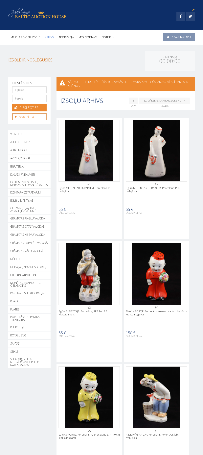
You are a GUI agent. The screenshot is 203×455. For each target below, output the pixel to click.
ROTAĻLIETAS (18, 335)
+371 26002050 (24, 444)
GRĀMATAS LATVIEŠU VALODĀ (29, 242)
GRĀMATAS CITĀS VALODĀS (27, 226)
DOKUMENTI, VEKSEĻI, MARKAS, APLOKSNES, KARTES (29, 183)
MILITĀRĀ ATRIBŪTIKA (23, 275)
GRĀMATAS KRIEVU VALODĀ (27, 234)
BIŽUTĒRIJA (17, 166)
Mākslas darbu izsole (25, 37)
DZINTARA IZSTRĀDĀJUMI (25, 192)
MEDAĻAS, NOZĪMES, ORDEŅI (28, 266)
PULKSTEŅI (17, 327)
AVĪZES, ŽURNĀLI (20, 158)
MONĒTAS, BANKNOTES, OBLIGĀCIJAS (25, 283)
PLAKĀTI (15, 301)
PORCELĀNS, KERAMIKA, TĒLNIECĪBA (25, 317)
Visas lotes (18, 133)
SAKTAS (15, 343)
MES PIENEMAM (88, 37)
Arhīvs (49, 37)
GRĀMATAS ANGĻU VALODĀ (27, 218)
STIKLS (14, 351)
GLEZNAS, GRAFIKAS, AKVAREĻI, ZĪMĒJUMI (23, 209)
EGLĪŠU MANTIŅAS (21, 200)
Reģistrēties (24, 116)
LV (193, 9)
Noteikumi (108, 37)
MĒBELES (16, 258)
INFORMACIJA (66, 37)
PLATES (14, 309)
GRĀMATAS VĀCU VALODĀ (26, 250)
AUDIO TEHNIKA (20, 141)
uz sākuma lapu (179, 37)
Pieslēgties (26, 107)
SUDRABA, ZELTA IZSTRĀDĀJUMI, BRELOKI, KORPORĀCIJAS (25, 361)
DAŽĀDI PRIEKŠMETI (22, 174)
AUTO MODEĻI (19, 149)
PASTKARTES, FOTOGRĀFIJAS (27, 292)
